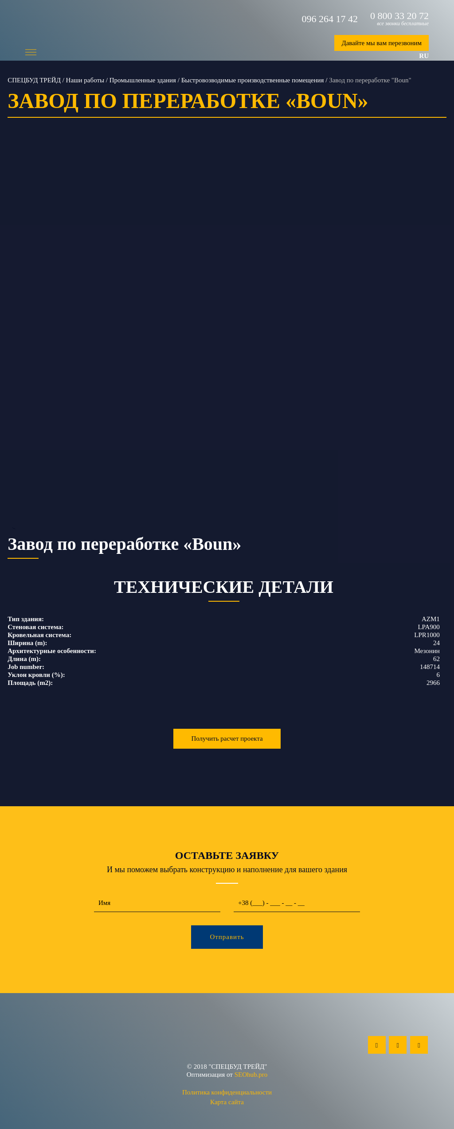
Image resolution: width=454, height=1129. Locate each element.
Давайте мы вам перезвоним (381, 42)
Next (440, 341)
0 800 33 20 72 (399, 16)
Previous (14, 341)
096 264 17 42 (330, 19)
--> (227, 341)
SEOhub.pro (251, 1074)
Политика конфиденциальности (227, 1092)
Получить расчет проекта (226, 738)
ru (424, 55)
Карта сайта (227, 1102)
